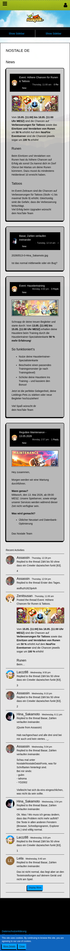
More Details (9, 946)
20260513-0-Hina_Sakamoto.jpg (30, 255)
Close (22, 946)
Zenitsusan (24, 84)
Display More (35, 887)
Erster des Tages (50, 582)
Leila (20, 858)
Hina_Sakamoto (27, 243)
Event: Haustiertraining (32, 285)
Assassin (23, 557)
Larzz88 (22, 672)
